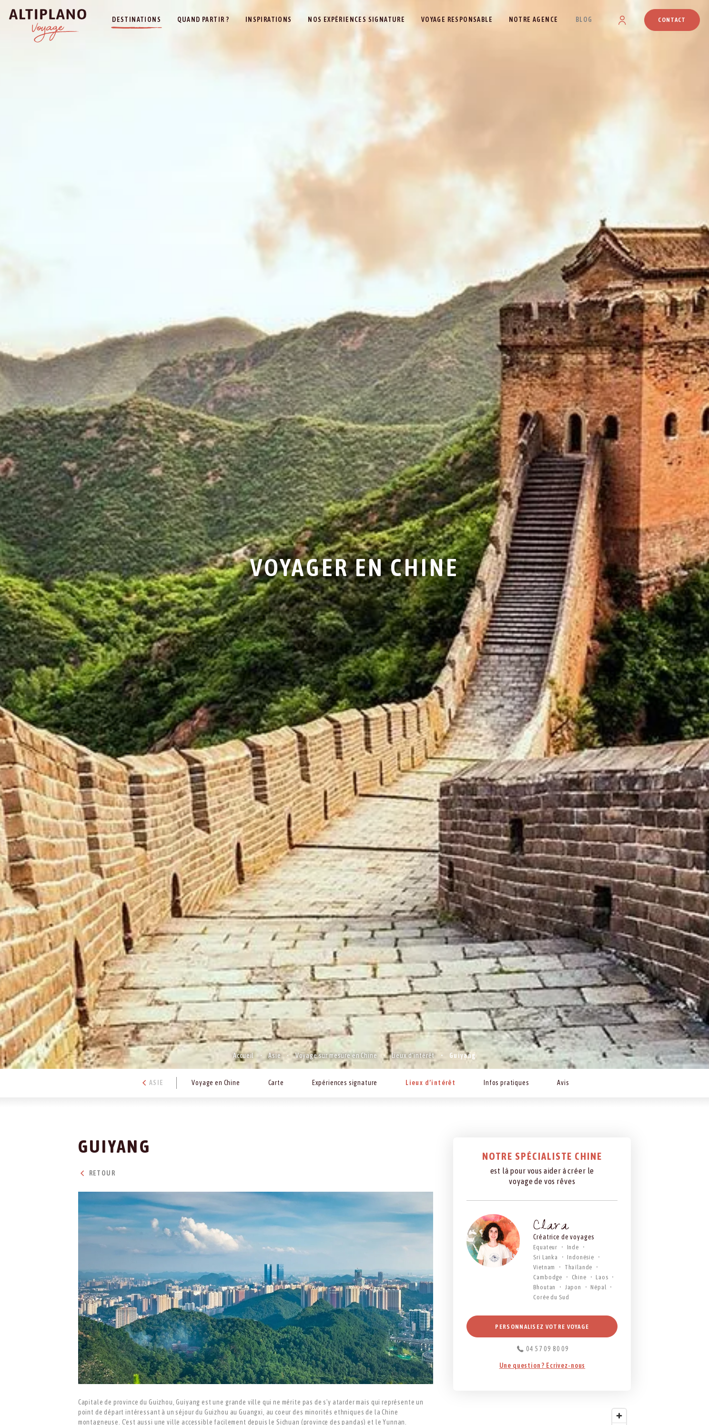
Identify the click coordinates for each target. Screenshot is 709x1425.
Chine (579, 1277)
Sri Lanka (545, 1257)
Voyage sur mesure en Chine (336, 1055)
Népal (598, 1287)
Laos (602, 1277)
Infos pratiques (506, 1082)
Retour (96, 1173)
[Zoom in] (619, 1416)
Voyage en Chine (216, 1082)
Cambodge (547, 1277)
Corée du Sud (551, 1297)
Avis (563, 1082)
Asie (274, 1055)
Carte (276, 1082)
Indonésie (580, 1257)
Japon (573, 1287)
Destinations (136, 19)
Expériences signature (345, 1082)
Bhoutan (544, 1287)
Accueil (243, 1055)
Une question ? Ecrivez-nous (542, 1365)
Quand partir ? (203, 19)
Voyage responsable (457, 19)
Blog (584, 19)
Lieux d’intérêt (413, 1055)
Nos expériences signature (356, 19)
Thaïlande (579, 1267)
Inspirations (268, 19)
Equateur (545, 1247)
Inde (573, 1247)
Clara (550, 1227)
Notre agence (533, 19)
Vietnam (544, 1267)
